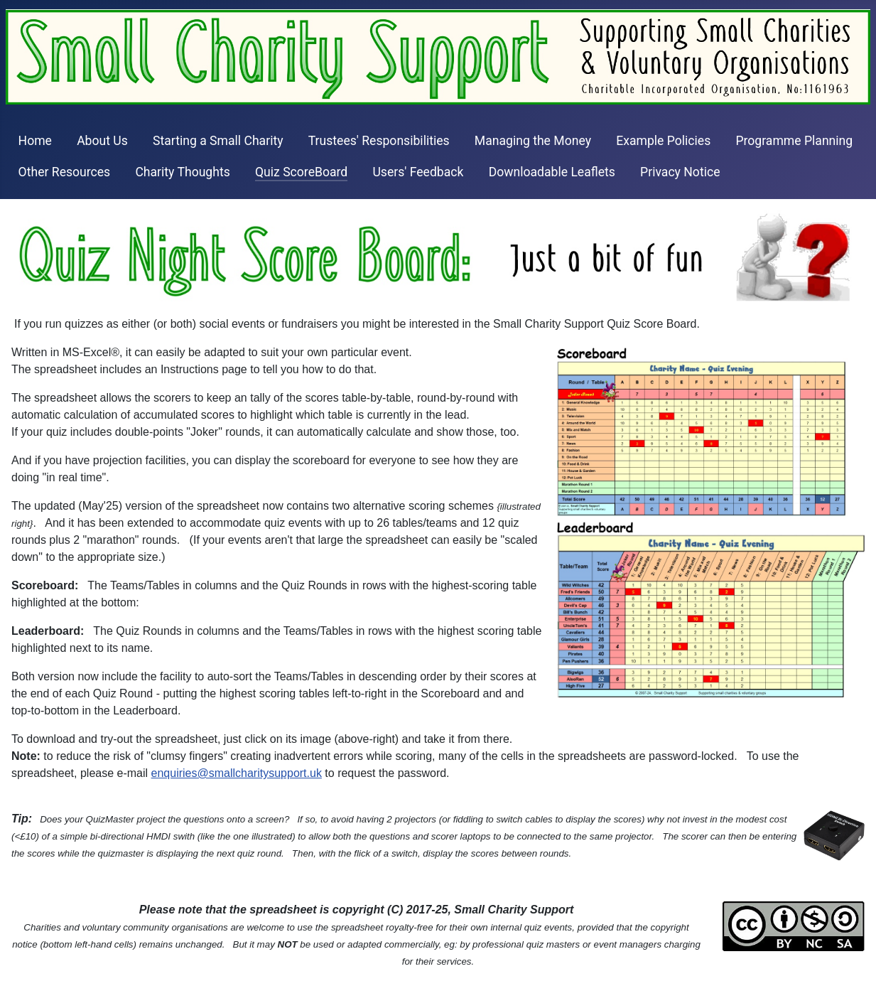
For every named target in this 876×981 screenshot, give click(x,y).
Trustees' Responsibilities (379, 141)
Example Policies (663, 141)
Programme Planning (794, 141)
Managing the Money (533, 141)
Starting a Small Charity (218, 141)
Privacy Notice (680, 172)
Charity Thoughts (182, 172)
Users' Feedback (417, 172)
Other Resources (64, 172)
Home (35, 141)
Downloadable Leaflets (552, 172)
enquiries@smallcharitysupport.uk (236, 773)
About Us (102, 141)
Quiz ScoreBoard (301, 172)
